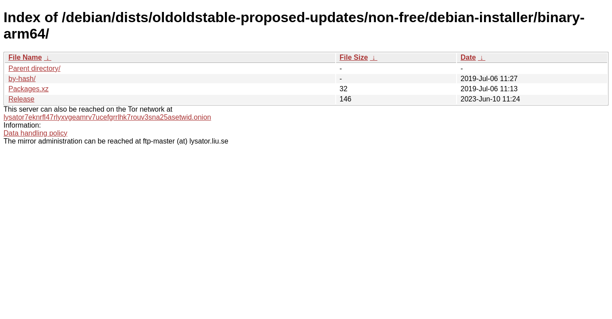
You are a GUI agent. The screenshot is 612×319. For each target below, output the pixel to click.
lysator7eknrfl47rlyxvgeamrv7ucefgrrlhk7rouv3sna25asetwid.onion (107, 117)
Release (21, 99)
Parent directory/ (34, 68)
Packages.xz (28, 89)
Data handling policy (35, 133)
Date (468, 57)
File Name (25, 57)
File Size (354, 57)
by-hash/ (21, 78)
